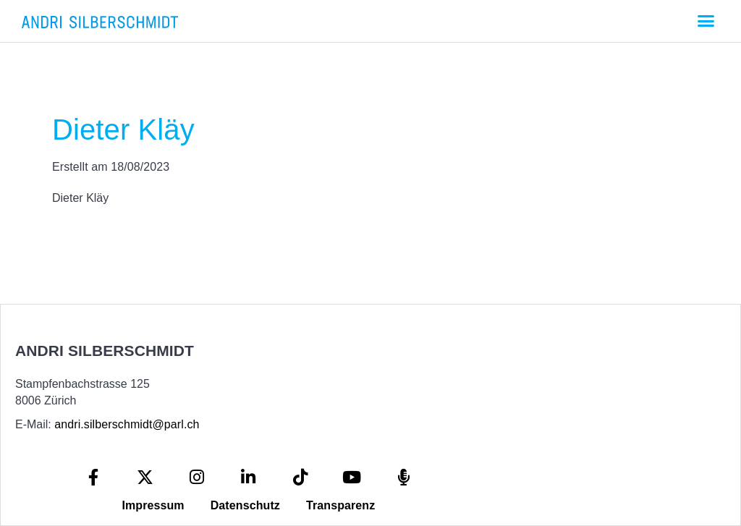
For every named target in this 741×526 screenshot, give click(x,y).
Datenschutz (245, 505)
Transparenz (340, 505)
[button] (705, 21)
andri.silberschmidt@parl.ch (126, 424)
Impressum (153, 505)
